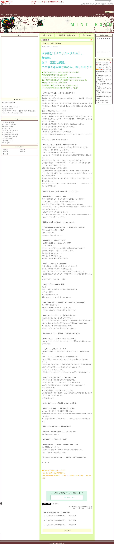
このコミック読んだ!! (8, 136)
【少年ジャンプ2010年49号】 (56, 516)
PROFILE (15, 15)
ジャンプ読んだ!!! (7, 124)
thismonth (104, 52)
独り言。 (4, 143)
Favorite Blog (104, 59)
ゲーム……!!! (6, 128)
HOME (3, 15)
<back (98, 52)
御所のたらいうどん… (103, 63)
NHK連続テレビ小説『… (103, 67)
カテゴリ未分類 (6, 122)
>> (87, 4)
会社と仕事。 (6, 140)
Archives (20, 147)
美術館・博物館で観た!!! (9, 134)
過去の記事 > (87, 35)
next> (109, 52)
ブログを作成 (102, 4)
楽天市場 (110, 4)
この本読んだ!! (6, 138)
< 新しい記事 (47, 35)
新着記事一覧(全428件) (67, 35)
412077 (108, 12)
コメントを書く (87, 508)
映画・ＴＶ (6, 3)
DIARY (8, 15)
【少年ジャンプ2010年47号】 (56, 525)
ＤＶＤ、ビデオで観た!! (9, 130)
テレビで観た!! (6, 132)
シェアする (55, 504)
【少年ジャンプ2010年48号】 (56, 520)
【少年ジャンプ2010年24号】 (52, 43)
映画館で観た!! (6, 126)
